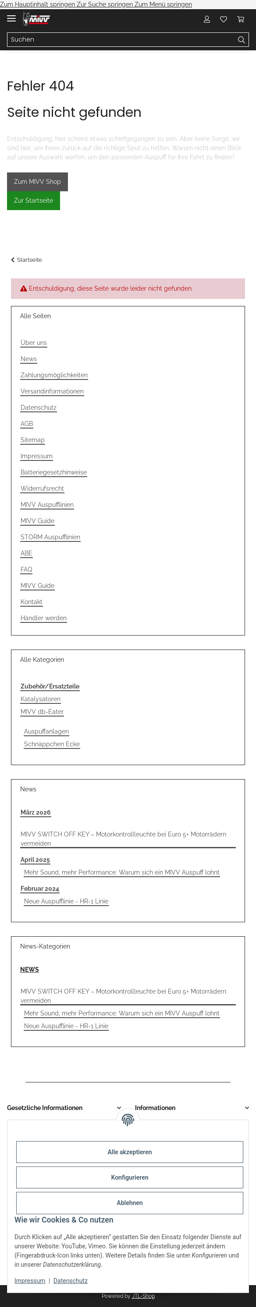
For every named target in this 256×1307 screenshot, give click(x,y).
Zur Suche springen (106, 4)
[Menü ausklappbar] (11, 14)
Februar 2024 (40, 888)
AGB (27, 423)
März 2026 (36, 812)
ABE (26, 553)
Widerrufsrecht (42, 488)
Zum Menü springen (163, 4)
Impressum (29, 1280)
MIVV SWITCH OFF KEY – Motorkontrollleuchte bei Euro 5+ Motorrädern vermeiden (123, 839)
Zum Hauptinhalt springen (38, 4)
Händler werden (44, 618)
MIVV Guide (37, 520)
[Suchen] (121, 39)
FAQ (26, 569)
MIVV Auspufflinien (47, 504)
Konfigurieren (129, 1177)
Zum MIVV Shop (37, 181)
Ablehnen (129, 1202)
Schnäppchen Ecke (52, 744)
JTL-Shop (143, 1296)
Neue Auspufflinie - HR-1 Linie (66, 901)
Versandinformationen (52, 391)
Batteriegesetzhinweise (54, 472)
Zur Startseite (33, 200)
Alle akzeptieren (129, 1152)
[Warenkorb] (240, 19)
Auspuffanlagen (46, 731)
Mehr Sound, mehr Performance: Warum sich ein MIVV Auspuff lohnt (122, 872)
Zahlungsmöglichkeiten (54, 375)
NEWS (29, 969)
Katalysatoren (40, 699)
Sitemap (33, 439)
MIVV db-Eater (42, 711)
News (29, 358)
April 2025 (35, 859)
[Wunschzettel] (223, 19)
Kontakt (32, 601)
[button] (207, 19)
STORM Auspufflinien (50, 537)
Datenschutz (70, 1280)
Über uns (34, 342)
